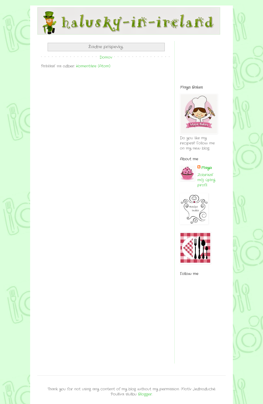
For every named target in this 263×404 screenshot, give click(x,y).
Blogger (145, 394)
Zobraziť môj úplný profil (206, 180)
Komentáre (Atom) (93, 66)
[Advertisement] (198, 59)
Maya (206, 168)
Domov (106, 57)
